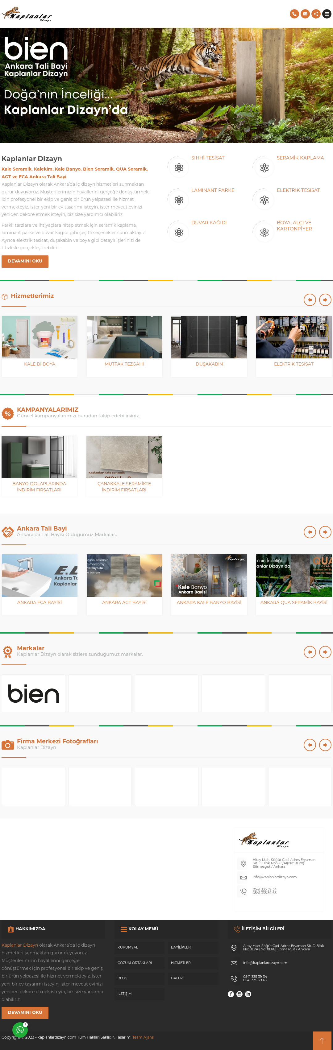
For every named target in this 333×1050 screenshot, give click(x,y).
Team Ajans (143, 1038)
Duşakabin (209, 364)
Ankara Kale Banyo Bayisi (209, 603)
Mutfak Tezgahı (124, 364)
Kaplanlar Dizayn (20, 945)
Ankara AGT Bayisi (124, 603)
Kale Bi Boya (39, 364)
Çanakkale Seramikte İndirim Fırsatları (124, 487)
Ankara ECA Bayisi (39, 603)
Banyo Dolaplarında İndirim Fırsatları (39, 487)
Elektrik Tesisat (294, 364)
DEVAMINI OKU (25, 261)
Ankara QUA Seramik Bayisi (293, 603)
